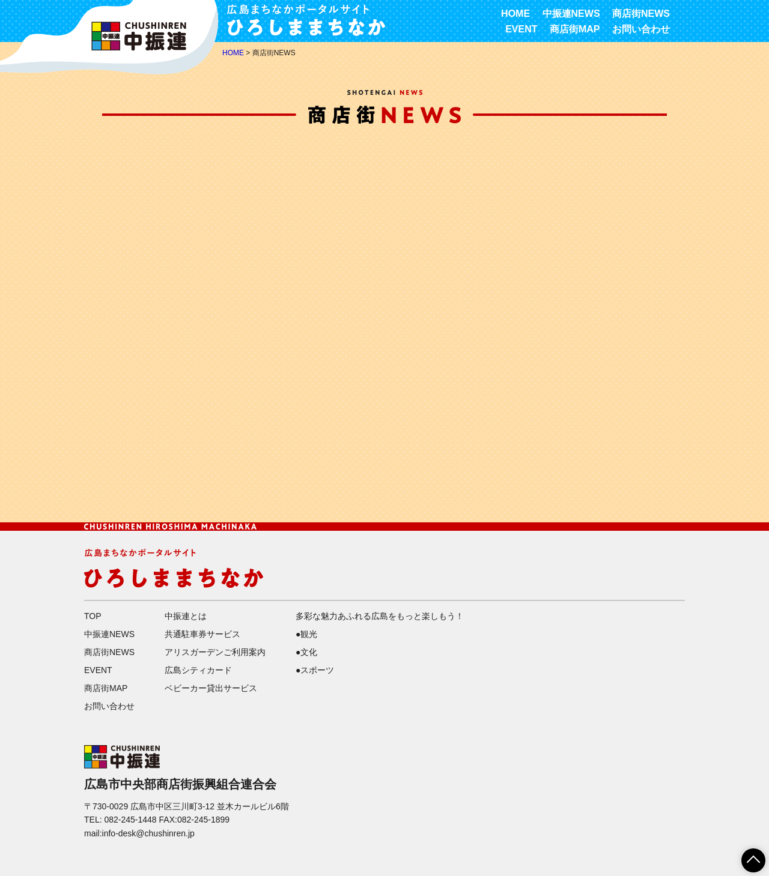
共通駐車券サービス (202, 634)
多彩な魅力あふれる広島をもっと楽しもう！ (380, 616)
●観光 (306, 634)
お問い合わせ (641, 29)
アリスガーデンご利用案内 (215, 652)
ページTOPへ (746, 856)
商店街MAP (575, 29)
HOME (515, 13)
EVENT (521, 29)
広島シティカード (198, 670)
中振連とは (186, 616)
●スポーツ (315, 670)
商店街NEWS (641, 13)
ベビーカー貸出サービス (211, 688)
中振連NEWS (571, 13)
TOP (93, 616)
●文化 (306, 652)
